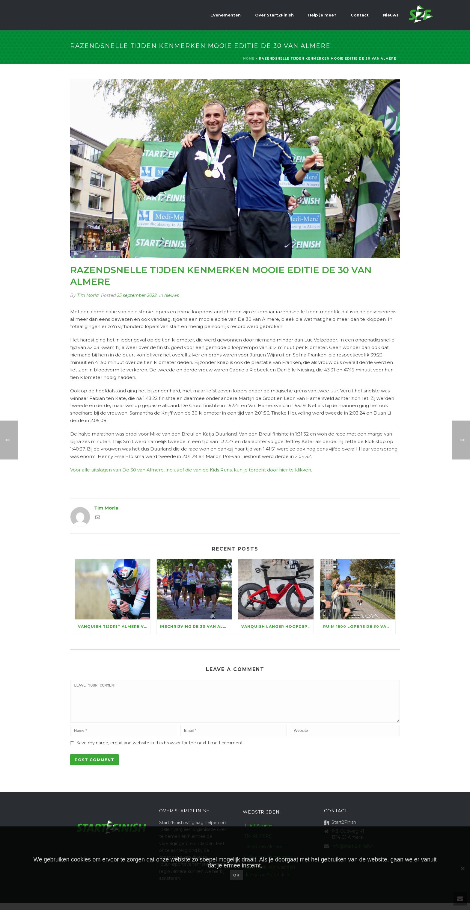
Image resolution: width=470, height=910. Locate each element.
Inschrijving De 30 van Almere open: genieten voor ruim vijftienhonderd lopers (196, 626)
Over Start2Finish (274, 15)
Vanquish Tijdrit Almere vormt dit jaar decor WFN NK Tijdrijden (114, 626)
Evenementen (225, 15)
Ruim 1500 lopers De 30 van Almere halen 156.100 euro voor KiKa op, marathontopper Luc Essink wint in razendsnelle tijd (359, 626)
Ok (236, 875)
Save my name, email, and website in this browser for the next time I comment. (160, 750)
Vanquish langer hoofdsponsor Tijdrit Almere (277, 626)
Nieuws (391, 15)
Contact (360, 15)
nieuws (171, 295)
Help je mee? (322, 15)
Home (248, 59)
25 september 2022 (137, 295)
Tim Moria (88, 295)
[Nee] (463, 868)
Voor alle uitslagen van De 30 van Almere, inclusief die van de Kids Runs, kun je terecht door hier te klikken (190, 470)
